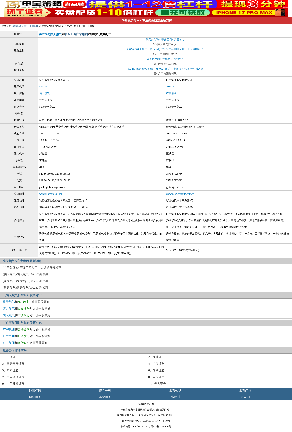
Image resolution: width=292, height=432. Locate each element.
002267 (43, 86)
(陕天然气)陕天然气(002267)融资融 (25, 274)
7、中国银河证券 (13, 377)
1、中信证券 (10, 356)
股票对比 (34, 26)
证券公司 (105, 390)
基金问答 (105, 396)
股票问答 (245, 390)
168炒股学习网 (129, 20)
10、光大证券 (157, 383)
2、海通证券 (156, 356)
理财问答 (35, 396)
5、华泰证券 (10, 370)
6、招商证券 (156, 370)
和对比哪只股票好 (26, 301)
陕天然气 (44, 93)
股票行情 (35, 390)
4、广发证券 (156, 363)
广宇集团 (171, 93)
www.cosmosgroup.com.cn (180, 193)
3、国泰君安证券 (13, 363)
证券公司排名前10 (15, 350)
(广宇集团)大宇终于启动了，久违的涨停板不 (32, 267)
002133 (170, 86)
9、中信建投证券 (13, 383)
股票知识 (175, 390)
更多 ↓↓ (245, 396)
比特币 (175, 396)
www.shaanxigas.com (50, 193)
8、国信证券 (156, 377)
